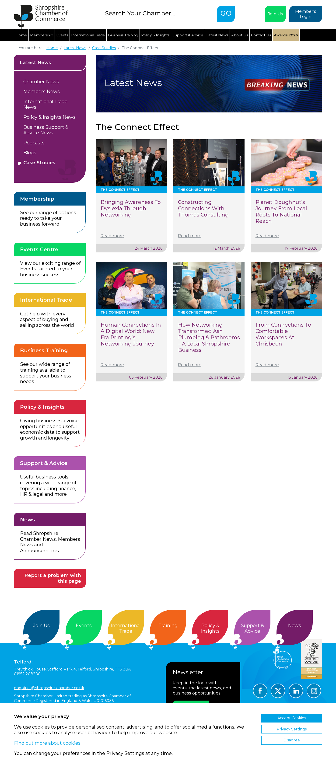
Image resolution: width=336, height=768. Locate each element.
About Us (239, 35)
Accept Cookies (291, 718)
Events (62, 35)
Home (21, 35)
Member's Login (305, 14)
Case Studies (39, 162)
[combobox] (160, 13)
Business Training (123, 35)
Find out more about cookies (47, 743)
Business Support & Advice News (45, 130)
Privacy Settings (292, 729)
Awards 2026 (286, 35)
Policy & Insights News (49, 117)
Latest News (217, 35)
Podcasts (34, 143)
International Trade (88, 35)
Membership (41, 35)
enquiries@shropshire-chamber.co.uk (49, 688)
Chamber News (41, 81)
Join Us (275, 14)
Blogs (29, 152)
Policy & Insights (155, 35)
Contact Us (261, 35)
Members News (41, 91)
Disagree (292, 740)
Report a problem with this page (52, 578)
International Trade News (45, 104)
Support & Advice (187, 35)
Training (168, 625)
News (294, 625)
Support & (252, 628)
